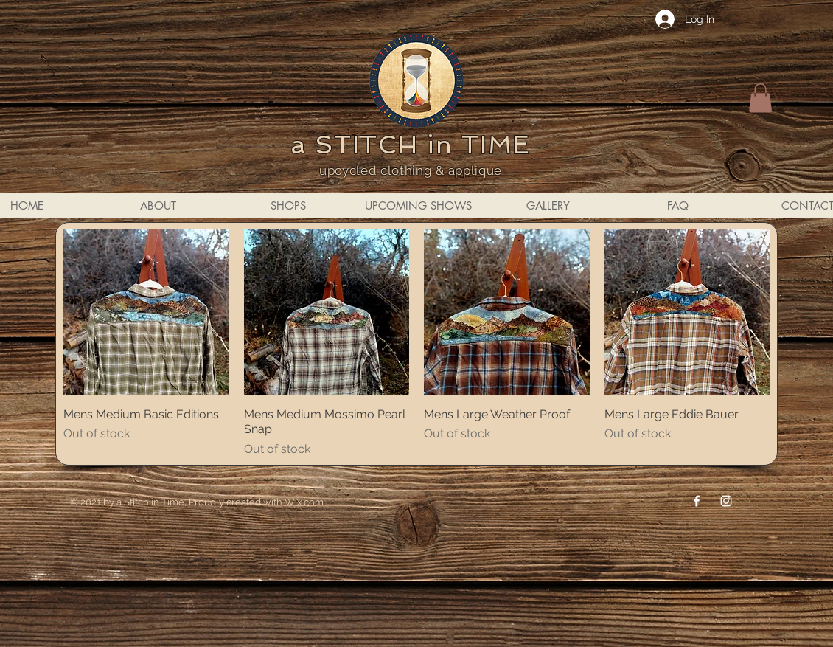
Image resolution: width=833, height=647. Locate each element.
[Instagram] (726, 501)
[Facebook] (696, 501)
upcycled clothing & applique (410, 170)
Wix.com (304, 502)
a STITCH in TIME (410, 144)
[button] (760, 97)
